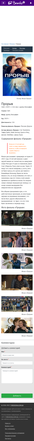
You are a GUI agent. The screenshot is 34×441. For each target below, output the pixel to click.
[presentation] (15, 388)
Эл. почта (5, 359)
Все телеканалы (10, 429)
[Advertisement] (17, 24)
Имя (3, 351)
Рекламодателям (10, 436)
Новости (7, 423)
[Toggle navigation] (3, 3)
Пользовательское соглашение (14, 433)
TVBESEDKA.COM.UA (16, 405)
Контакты (8, 438)
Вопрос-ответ (9, 426)
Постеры (22, 48)
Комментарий (6, 367)
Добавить (17, 396)
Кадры (14, 48)
